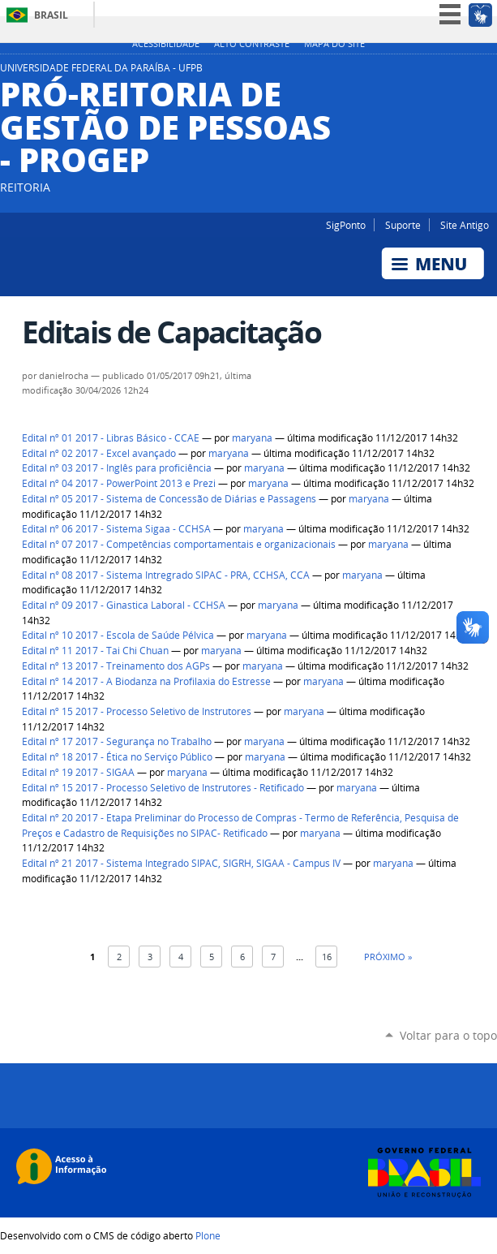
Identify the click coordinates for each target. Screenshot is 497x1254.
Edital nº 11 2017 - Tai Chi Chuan (95, 650)
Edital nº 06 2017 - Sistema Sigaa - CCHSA (116, 529)
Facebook (489, 72)
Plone (208, 1235)
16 (327, 956)
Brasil (51, 15)
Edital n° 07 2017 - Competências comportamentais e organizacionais (179, 544)
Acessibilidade (165, 44)
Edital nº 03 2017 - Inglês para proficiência (117, 468)
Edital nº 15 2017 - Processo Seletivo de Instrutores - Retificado (163, 788)
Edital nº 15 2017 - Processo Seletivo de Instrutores (136, 711)
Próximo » (388, 956)
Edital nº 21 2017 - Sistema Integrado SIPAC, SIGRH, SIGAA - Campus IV (181, 863)
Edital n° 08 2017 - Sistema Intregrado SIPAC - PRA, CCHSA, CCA (166, 575)
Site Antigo (464, 224)
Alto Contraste (251, 44)
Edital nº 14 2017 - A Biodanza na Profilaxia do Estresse (146, 681)
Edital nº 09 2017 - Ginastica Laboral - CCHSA (123, 605)
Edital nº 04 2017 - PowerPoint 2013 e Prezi (119, 483)
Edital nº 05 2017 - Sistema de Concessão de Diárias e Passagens (169, 499)
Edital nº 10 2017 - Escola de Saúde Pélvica (118, 635)
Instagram (469, 72)
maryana (252, 438)
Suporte (403, 224)
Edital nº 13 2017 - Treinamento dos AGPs (116, 666)
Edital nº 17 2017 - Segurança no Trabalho (117, 741)
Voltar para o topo (448, 1035)
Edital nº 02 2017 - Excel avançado (99, 453)
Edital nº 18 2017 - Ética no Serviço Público (117, 757)
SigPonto (346, 224)
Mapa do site (334, 44)
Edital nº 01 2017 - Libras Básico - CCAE (110, 438)
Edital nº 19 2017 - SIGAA (78, 772)
